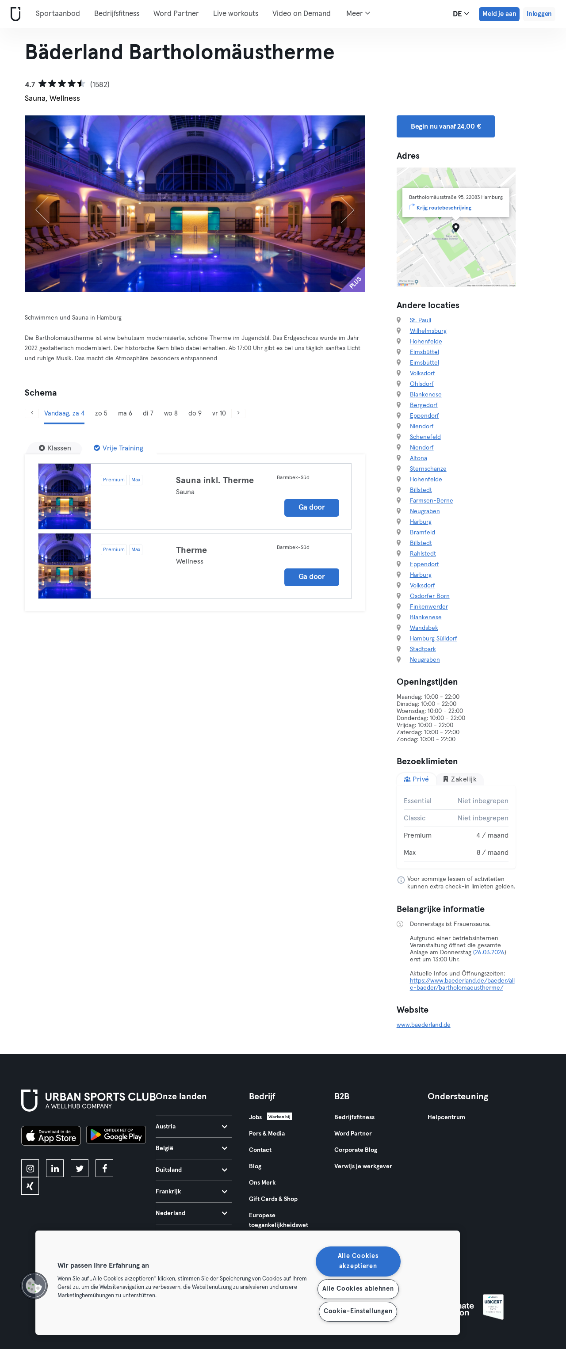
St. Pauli (420, 320)
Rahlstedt (423, 554)
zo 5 (101, 413)
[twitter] (79, 1168)
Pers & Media (267, 1134)
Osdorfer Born (430, 596)
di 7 (148, 413)
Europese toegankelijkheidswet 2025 (278, 1225)
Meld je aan (499, 14)
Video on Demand (301, 14)
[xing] (30, 1186)
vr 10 (219, 413)
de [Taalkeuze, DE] (461, 13)
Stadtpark (423, 649)
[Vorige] (50, 203)
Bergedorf (424, 405)
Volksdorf (422, 373)
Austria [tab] (191, 1126)
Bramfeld (422, 533)
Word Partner (176, 14)
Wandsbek (424, 628)
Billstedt (421, 490)
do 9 (195, 413)
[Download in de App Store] (51, 1137)
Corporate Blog (355, 1150)
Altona (418, 458)
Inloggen (539, 14)
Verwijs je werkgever (363, 1166)
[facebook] (104, 1168)
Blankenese (426, 395)
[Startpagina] (13, 14)
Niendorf (422, 426)
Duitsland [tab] (191, 1170)
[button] (34, 1286)
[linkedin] (55, 1168)
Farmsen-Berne (431, 501)
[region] (247, 1283)
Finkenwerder (429, 607)
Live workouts (235, 14)
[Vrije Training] (118, 448)
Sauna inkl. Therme (215, 480)
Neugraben (425, 511)
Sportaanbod (58, 14)
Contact (260, 1150)
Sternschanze (428, 469)
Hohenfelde (426, 342)
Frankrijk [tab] (191, 1191)
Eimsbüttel (424, 352)
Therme (191, 550)
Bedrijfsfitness (116, 14)
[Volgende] (339, 203)
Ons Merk (262, 1183)
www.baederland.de (424, 1025)
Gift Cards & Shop (273, 1199)
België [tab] (191, 1148)
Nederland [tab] (191, 1213)
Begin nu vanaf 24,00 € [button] (446, 126)
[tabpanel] (456, 827)
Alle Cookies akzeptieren (358, 1261)
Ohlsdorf (422, 384)
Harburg (421, 522)
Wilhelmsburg (428, 331)
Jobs (255, 1117)
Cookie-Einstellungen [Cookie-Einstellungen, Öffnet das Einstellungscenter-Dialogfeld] (358, 1311)
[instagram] (30, 1168)
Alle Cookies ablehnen (358, 1289)
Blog (255, 1166)
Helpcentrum (446, 1117)
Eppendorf (424, 416)
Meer (358, 13)
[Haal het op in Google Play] (116, 1137)
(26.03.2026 (488, 952)
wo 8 (171, 413)
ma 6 (125, 413)
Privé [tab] (416, 779)
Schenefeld (425, 437)
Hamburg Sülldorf (433, 639)
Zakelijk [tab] (459, 779)
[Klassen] (55, 448)
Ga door (311, 507)
